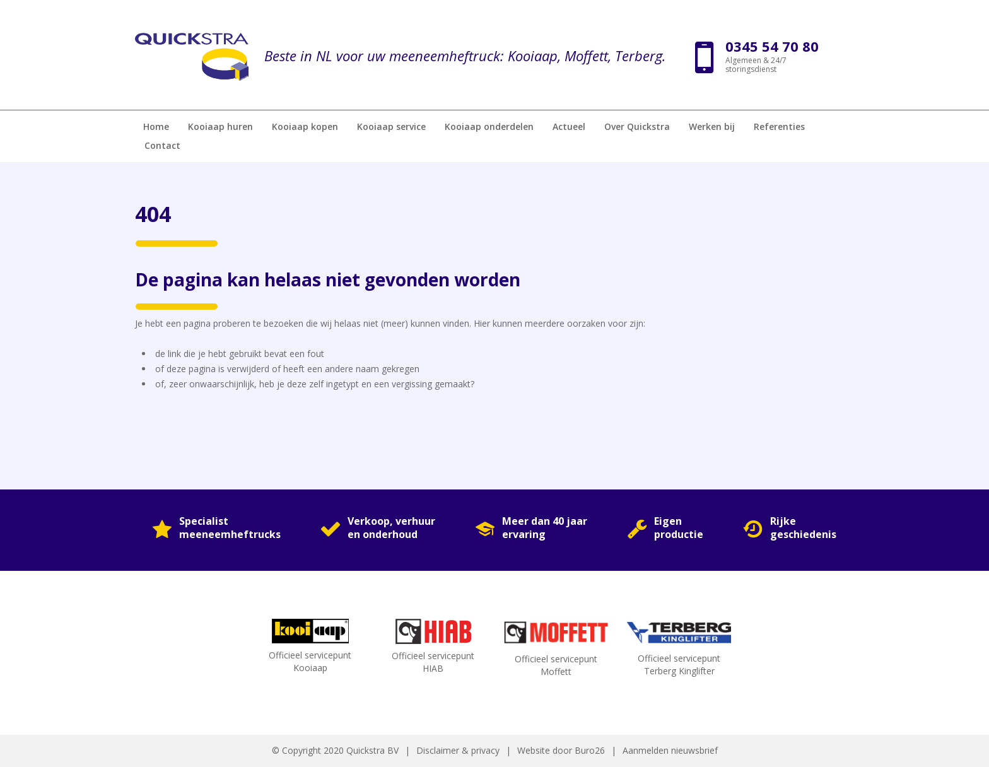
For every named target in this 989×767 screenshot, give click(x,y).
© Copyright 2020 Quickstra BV (335, 750)
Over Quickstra (637, 126)
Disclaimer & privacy (458, 750)
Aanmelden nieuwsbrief (670, 750)
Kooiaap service (391, 126)
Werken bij (712, 126)
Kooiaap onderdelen (489, 126)
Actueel (569, 126)
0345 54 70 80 (772, 46)
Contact (162, 145)
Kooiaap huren (220, 126)
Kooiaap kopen (305, 126)
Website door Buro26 (561, 750)
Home (156, 126)
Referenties (779, 126)
